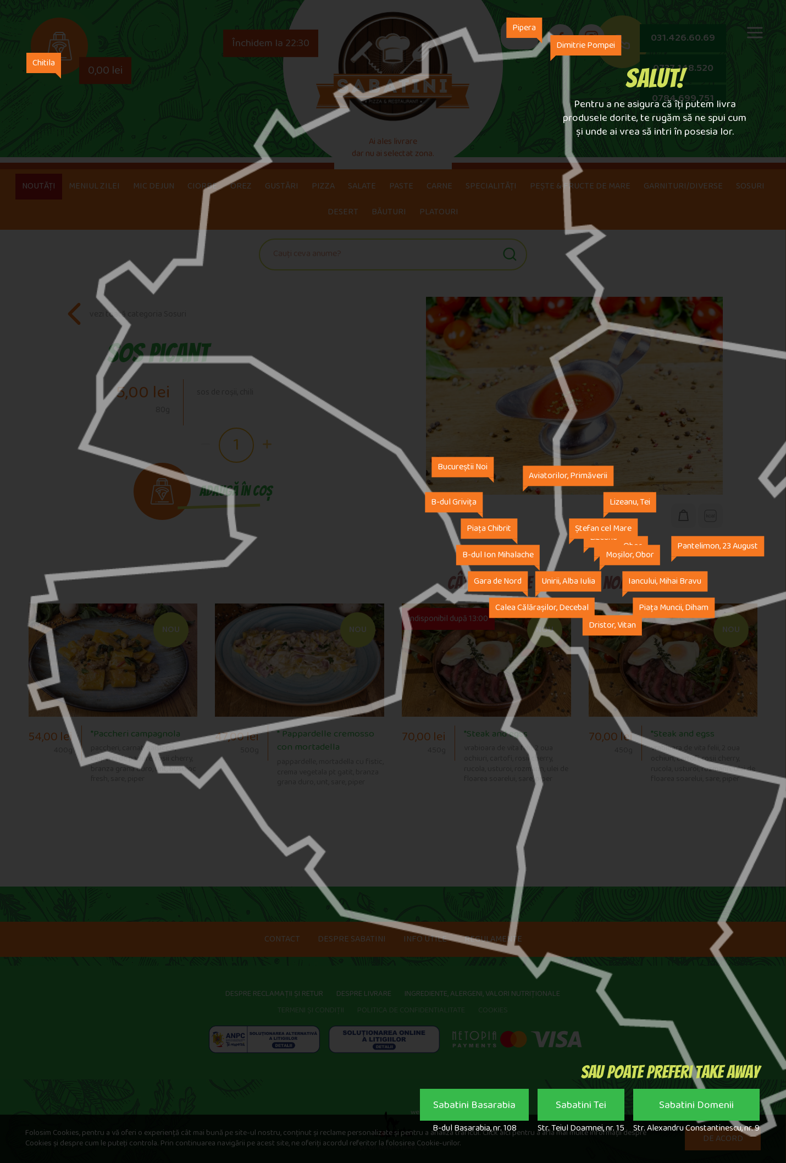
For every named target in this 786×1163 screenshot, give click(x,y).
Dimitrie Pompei (585, 45)
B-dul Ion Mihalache (498, 555)
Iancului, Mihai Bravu (664, 582)
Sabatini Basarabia (474, 1107)
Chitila (44, 63)
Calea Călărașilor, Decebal (542, 608)
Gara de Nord (498, 582)
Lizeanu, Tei (630, 503)
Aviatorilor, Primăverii (568, 476)
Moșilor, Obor (630, 555)
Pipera (524, 28)
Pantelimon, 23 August (717, 547)
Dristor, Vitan (612, 626)
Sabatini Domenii (696, 1107)
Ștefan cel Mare (603, 529)
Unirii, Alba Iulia (568, 582)
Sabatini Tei (581, 1107)
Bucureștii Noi (463, 467)
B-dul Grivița (454, 503)
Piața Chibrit (489, 529)
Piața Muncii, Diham (673, 608)
